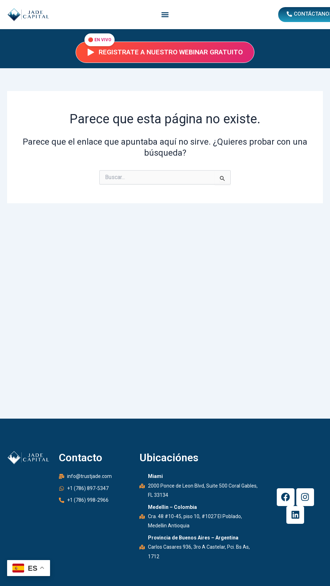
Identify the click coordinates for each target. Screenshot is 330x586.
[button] (165, 15)
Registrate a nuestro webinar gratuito (165, 52)
